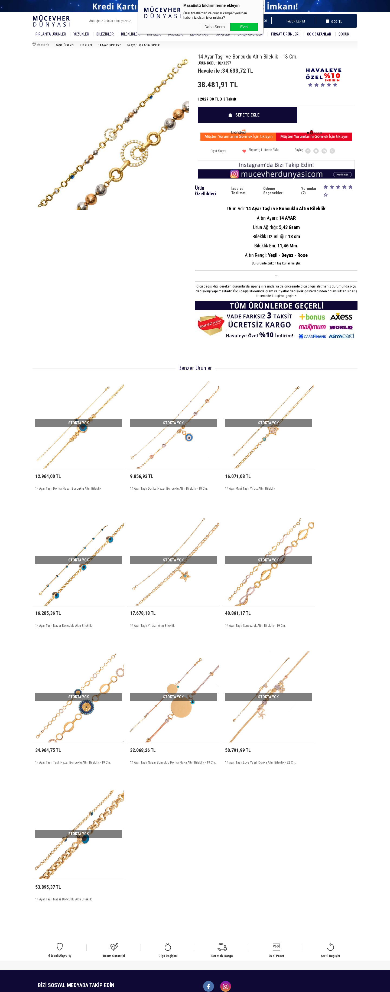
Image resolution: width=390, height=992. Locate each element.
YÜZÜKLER (81, 34)
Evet (244, 27)
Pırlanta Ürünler (50, 34)
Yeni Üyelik (286, 844)
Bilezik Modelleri (46, 863)
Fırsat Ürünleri (285, 34)
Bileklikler (130, 34)
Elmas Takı (199, 34)
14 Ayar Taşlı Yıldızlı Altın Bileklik (57, 600)
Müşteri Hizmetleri (210, 863)
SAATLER (223, 34)
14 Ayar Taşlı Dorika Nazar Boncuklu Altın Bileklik (68, 476)
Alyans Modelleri (46, 844)
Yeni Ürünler (206, 850)
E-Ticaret (181, 985)
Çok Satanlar (319, 34)
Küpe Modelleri (46, 870)
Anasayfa (204, 844)
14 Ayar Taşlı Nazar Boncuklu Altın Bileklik (309, 476)
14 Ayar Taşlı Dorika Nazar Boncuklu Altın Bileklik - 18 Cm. (153, 479)
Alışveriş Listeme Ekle (260, 152)
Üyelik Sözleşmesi (129, 850)
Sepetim (203, 870)
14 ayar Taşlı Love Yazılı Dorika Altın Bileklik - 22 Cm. (70, 724)
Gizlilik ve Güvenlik (129, 870)
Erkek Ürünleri (251, 34)
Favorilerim (294, 21)
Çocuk (344, 34)
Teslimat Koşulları (128, 844)
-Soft (170, 985)
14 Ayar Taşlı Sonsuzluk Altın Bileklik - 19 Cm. (147, 600)
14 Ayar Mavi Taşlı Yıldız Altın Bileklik (224, 476)
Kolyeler (175, 34)
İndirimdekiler (207, 857)
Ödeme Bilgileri (127, 876)
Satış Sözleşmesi (128, 857)
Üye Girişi (285, 850)
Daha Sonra (214, 27)
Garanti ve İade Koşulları (133, 863)
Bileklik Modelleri (47, 850)
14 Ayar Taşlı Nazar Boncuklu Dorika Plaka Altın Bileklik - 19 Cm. (312, 603)
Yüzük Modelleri (46, 857)
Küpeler (154, 34)
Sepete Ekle (249, 115)
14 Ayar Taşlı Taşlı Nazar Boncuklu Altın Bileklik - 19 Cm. (233, 603)
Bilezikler (105, 34)
